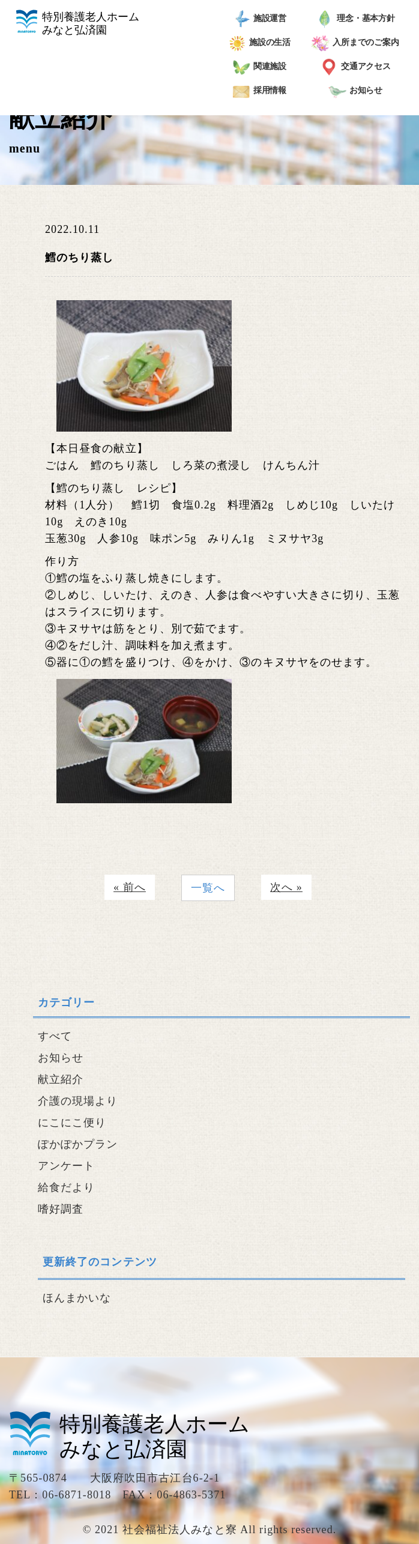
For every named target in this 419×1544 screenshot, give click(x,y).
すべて (55, 1036)
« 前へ (129, 887)
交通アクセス (355, 67)
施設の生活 (259, 43)
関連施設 (259, 67)
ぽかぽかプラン (78, 1144)
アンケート (66, 1166)
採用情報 (259, 91)
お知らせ (355, 91)
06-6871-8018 (76, 1495)
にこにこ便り (72, 1123)
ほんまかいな (77, 1298)
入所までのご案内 (355, 43)
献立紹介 (60, 1079)
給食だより (66, 1187)
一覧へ (208, 888)
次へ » (286, 887)
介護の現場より (78, 1101)
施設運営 (259, 19)
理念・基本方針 (355, 19)
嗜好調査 (60, 1209)
